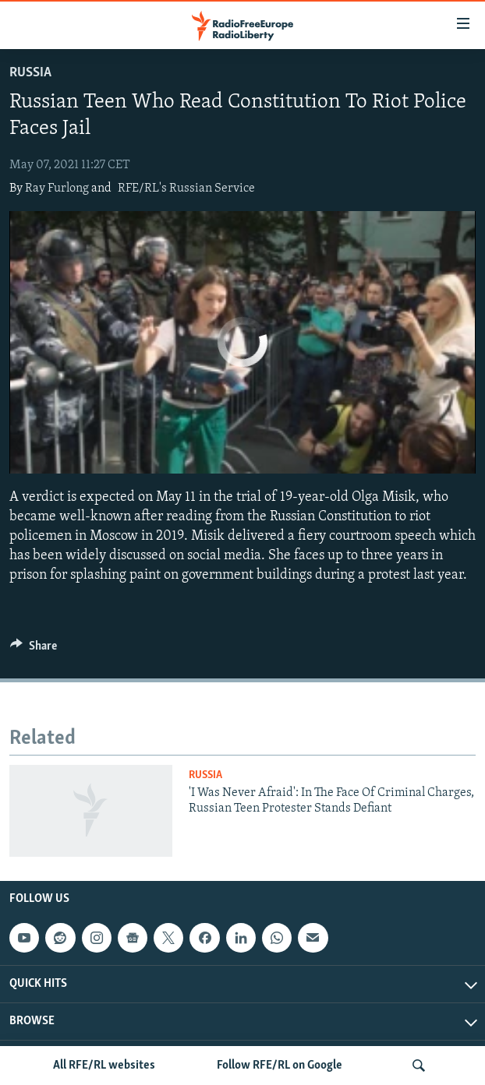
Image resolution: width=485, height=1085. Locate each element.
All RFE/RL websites (104, 1065)
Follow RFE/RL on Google (279, 1065)
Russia (30, 72)
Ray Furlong (57, 188)
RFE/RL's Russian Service (186, 188)
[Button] (33, 649)
